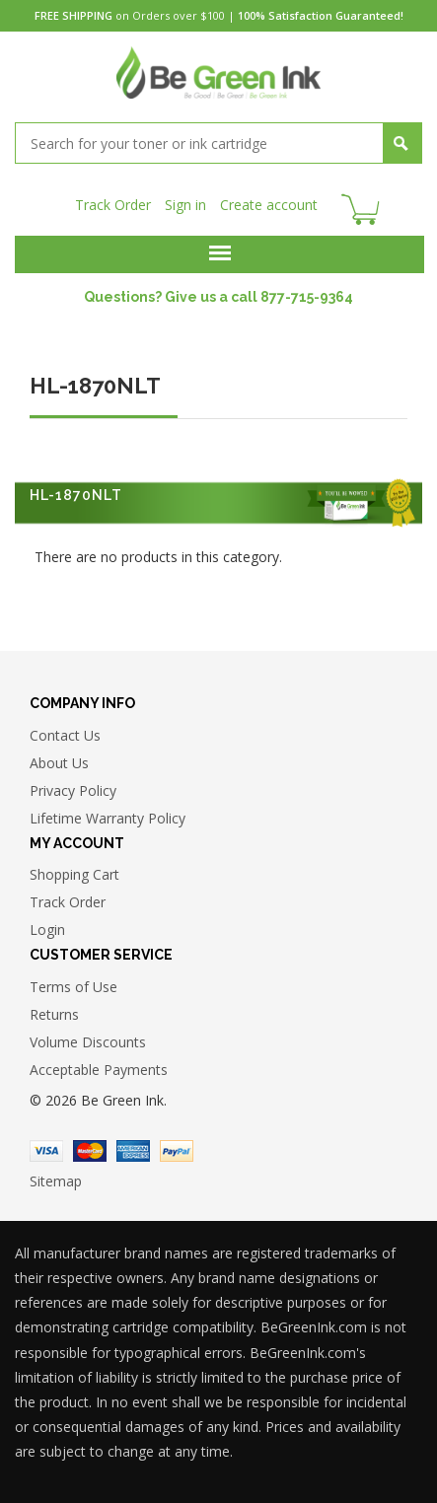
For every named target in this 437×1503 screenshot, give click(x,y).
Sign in (185, 204)
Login (47, 929)
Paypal (176, 1151)
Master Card (90, 1151)
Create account (269, 204)
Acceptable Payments (99, 1069)
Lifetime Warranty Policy (107, 818)
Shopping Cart (74, 874)
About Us (59, 762)
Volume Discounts (88, 1042)
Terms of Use (73, 986)
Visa (46, 1151)
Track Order (113, 204)
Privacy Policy (73, 790)
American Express (133, 1151)
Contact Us (65, 735)
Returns (54, 1014)
